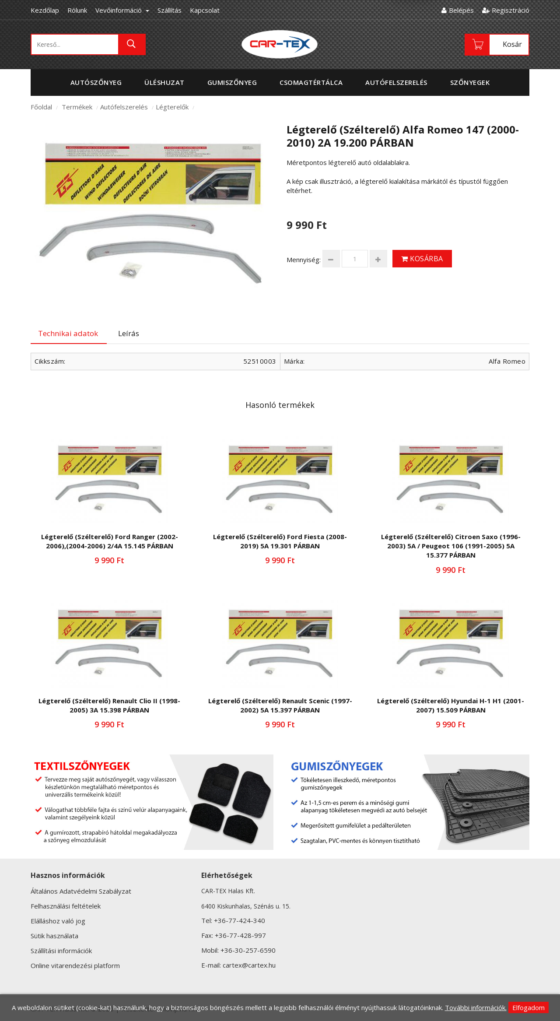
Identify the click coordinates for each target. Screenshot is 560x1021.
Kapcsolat (205, 10)
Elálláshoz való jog (58, 920)
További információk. (476, 1007)
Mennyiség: (304, 259)
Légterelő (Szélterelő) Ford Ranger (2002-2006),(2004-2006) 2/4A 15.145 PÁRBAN (109, 541)
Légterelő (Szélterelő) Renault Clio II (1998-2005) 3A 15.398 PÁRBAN (109, 705)
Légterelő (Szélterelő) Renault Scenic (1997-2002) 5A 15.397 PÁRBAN (280, 705)
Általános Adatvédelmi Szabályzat (81, 891)
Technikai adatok (68, 333)
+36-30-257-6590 (248, 950)
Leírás (128, 333)
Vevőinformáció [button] (122, 10)
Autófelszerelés (124, 106)
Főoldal (41, 106)
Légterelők (172, 106)
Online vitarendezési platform (75, 965)
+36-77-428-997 (240, 935)
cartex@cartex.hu (249, 965)
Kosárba (422, 258)
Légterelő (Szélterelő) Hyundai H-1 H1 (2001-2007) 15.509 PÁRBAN (450, 705)
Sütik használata (54, 935)
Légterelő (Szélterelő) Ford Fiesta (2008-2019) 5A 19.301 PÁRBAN (280, 541)
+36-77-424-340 (239, 920)
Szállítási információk (61, 950)
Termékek (77, 106)
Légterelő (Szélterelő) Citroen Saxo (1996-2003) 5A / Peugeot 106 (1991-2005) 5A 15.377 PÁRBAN (451, 546)
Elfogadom (528, 1007)
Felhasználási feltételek (66, 906)
